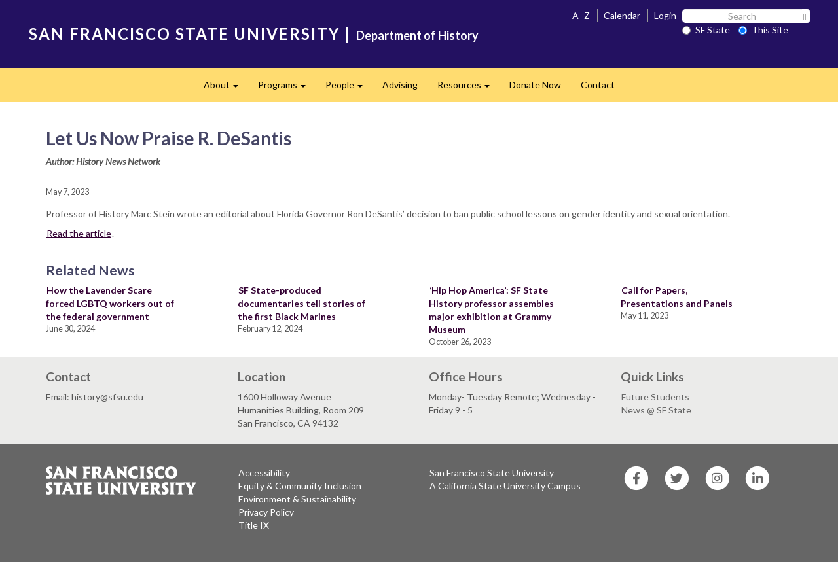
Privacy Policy (266, 512)
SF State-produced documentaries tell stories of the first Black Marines (301, 303)
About (226, 88)
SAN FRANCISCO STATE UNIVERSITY (184, 33)
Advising (400, 84)
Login (665, 15)
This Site (763, 29)
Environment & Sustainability (297, 498)
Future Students (655, 396)
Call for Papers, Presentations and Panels (677, 297)
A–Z (581, 15)
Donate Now (535, 84)
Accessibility (264, 472)
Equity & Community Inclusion (299, 485)
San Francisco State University (491, 472)
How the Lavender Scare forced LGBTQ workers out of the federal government (110, 303)
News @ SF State (656, 409)
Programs (287, 88)
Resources (468, 88)
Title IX (253, 525)
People (349, 88)
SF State (706, 29)
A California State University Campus (505, 485)
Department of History (417, 35)
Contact (598, 84)
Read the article (78, 233)
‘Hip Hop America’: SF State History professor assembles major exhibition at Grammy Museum (491, 310)
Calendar (622, 15)
